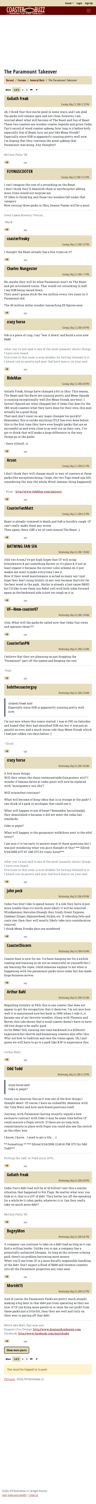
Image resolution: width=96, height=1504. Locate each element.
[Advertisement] (48, 42)
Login (79, 3)
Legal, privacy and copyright (14, 1495)
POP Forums (9, 1379)
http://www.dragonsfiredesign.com (57, 1329)
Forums (22, 80)
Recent (10, 80)
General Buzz (37, 80)
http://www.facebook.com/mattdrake (43, 1333)
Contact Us (33, 1495)
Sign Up (89, 3)
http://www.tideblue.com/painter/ (38, 491)
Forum (68, 3)
